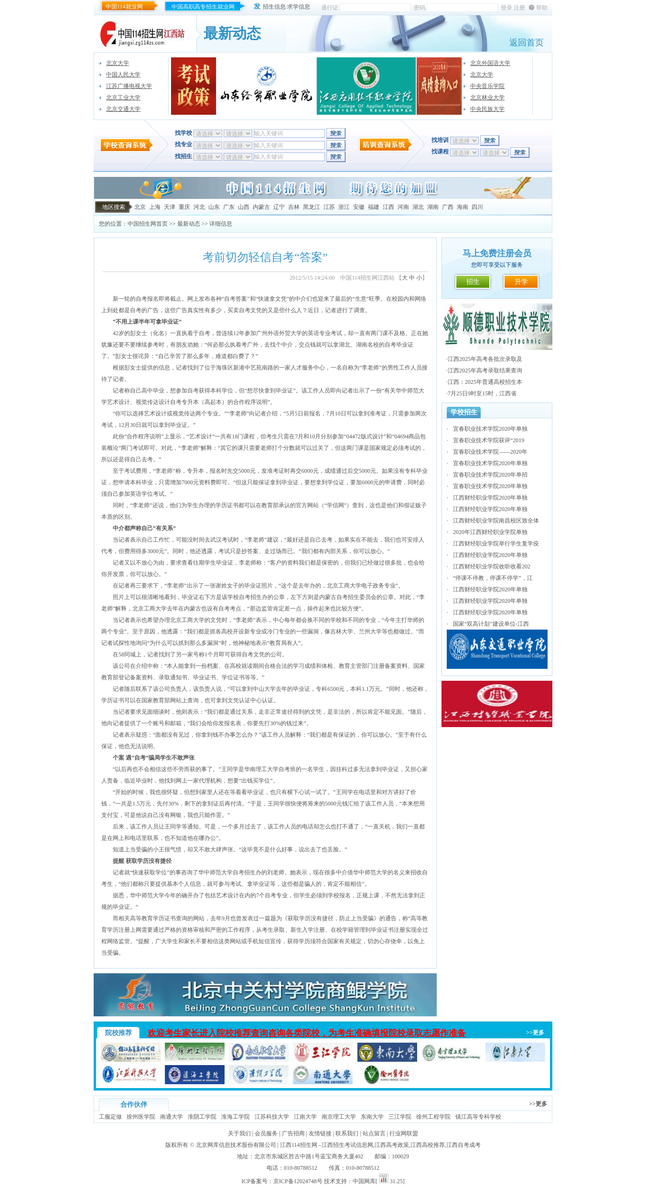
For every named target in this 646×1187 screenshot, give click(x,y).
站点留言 (374, 1133)
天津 (169, 207)
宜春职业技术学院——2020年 (490, 451)
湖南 (433, 207)
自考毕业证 (399, 344)
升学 (521, 281)
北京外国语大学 (490, 63)
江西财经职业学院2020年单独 (490, 497)
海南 (462, 207)
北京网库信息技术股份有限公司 (236, 1145)
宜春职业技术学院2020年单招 (490, 474)
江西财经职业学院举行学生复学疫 (496, 543)
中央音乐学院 (487, 86)
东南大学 (372, 1116)
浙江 (344, 207)
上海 (155, 207)
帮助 (542, 7)
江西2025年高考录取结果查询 (485, 370)
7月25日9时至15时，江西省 (482, 393)
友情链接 (320, 1133)
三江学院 (399, 1116)
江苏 (329, 207)
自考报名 (147, 298)
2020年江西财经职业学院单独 (490, 532)
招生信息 (274, 6)
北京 (140, 207)
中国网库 (364, 1181)
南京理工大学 (339, 1116)
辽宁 (279, 207)
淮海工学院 (235, 1116)
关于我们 (239, 1133)
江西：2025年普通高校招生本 (485, 382)
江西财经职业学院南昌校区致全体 (496, 520)
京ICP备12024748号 (298, 1181)
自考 (135, 310)
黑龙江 (311, 207)
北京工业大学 (123, 97)
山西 (243, 207)
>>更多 (535, 1032)
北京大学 (117, 63)
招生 (473, 281)
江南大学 (305, 1116)
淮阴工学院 (202, 1116)
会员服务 (266, 1133)
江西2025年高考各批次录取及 (485, 359)
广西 (447, 207)
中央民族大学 (487, 109)
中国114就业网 (124, 6)
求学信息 (298, 6)
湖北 (418, 207)
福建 (373, 207)
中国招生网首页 (148, 223)
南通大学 (171, 1116)
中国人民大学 (123, 74)
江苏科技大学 (272, 1116)
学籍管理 (353, 929)
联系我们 (346, 1133)
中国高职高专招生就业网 (203, 6)
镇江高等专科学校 (478, 1116)
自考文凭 (250, 310)
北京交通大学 (123, 109)
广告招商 (293, 1133)
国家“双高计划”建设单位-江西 (491, 624)
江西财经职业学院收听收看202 (491, 566)
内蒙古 (261, 207)
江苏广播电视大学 (129, 86)
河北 (199, 207)
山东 (214, 207)
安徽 (359, 207)
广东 (229, 207)
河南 (403, 207)
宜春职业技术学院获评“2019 (488, 440)
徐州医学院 (141, 1116)
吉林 (294, 207)
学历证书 (164, 918)
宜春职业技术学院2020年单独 (490, 428)
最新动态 (188, 223)
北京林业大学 (487, 97)
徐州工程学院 (433, 1116)
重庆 (184, 207)
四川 (477, 207)
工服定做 (110, 1116)
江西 (388, 207)
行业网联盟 (403, 1133)
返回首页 (526, 42)
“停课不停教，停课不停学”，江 (493, 578)
